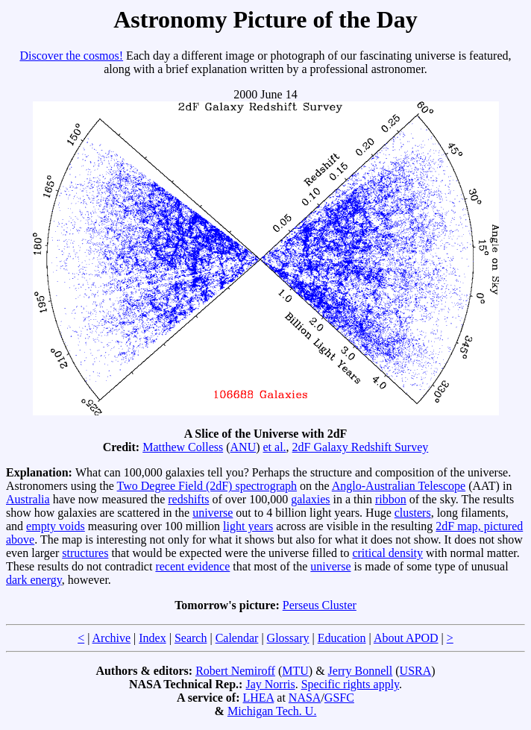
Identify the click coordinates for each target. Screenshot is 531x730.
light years (248, 526)
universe (212, 512)
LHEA (258, 697)
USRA (416, 670)
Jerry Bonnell (360, 670)
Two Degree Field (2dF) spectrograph (207, 485)
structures (85, 553)
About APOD (406, 638)
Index (152, 638)
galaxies (310, 499)
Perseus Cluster (319, 605)
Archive (111, 638)
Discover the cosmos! (71, 55)
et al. (274, 447)
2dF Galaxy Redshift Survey (360, 447)
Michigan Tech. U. (271, 711)
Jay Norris (270, 684)
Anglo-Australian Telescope (398, 485)
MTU (295, 670)
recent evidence (192, 566)
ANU (243, 447)
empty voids (55, 526)
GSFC (339, 697)
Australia (28, 499)
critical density (387, 553)
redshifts (188, 499)
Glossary (288, 638)
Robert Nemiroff (235, 670)
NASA (305, 697)
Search (191, 638)
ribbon (390, 499)
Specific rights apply (350, 684)
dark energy (34, 579)
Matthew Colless (182, 447)
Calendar (237, 638)
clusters (413, 512)
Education (342, 638)
